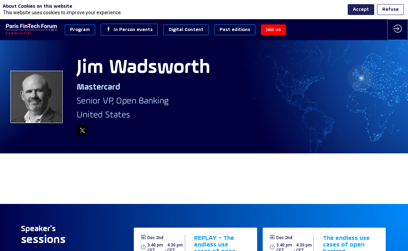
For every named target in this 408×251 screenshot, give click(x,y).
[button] (80, 29)
